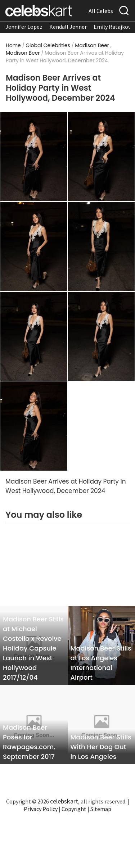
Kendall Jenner (68, 26)
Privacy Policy (41, 808)
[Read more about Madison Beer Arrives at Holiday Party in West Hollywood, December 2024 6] (101, 335)
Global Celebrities (48, 45)
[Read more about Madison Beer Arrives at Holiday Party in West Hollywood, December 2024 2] (101, 156)
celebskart (64, 801)
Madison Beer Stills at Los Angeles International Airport (101, 663)
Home (13, 45)
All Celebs (101, 10)
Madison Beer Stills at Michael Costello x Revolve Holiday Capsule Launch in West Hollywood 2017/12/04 (33, 648)
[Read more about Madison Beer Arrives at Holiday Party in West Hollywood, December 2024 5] (33, 335)
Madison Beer (92, 45)
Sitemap (100, 808)
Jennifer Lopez (23, 26)
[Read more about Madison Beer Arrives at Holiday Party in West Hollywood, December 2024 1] (33, 156)
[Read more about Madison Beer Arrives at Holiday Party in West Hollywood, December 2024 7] (33, 425)
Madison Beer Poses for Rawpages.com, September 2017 (29, 742)
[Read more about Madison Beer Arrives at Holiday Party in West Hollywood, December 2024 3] (33, 246)
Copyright (74, 808)
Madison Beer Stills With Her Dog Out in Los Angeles (101, 747)
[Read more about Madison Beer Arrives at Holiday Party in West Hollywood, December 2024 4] (101, 246)
